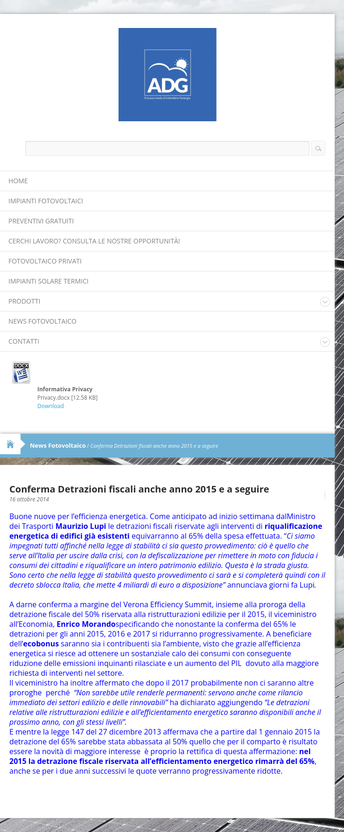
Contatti (23, 341)
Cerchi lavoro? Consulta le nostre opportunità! (94, 240)
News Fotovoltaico (42, 321)
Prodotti (24, 301)
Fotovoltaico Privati (45, 261)
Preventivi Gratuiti (41, 220)
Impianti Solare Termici (48, 281)
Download (50, 406)
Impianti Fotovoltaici (45, 200)
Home (18, 180)
